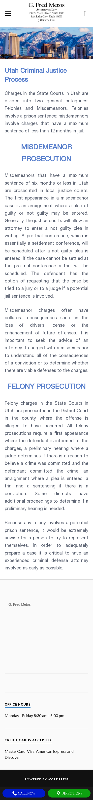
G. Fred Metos (19, 603)
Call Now (23, 793)
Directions (69, 793)
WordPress (58, 779)
